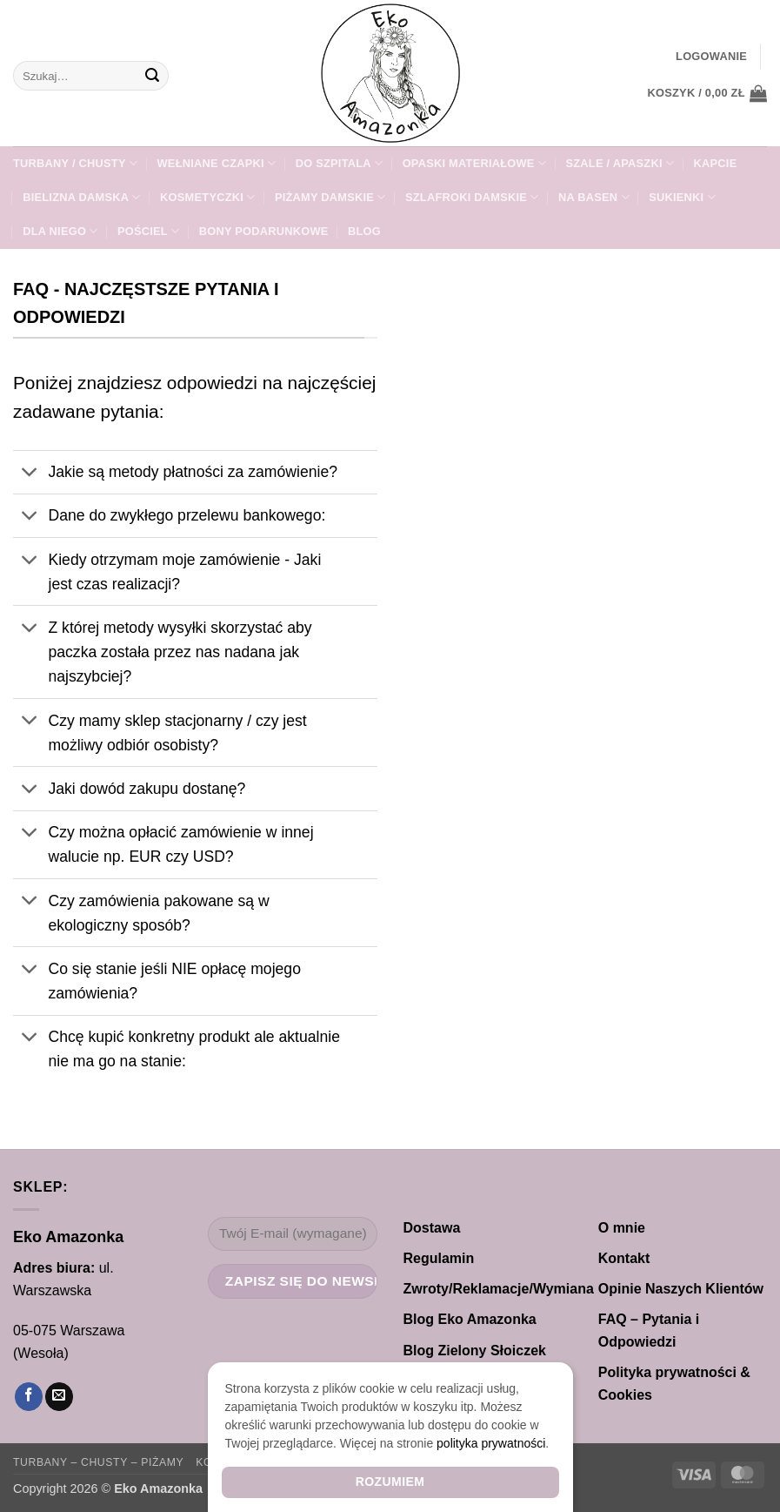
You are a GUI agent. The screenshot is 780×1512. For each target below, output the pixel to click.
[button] (711, 56)
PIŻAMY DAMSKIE (330, 197)
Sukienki (682, 197)
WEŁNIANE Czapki (217, 163)
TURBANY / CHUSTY (75, 163)
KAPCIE (715, 163)
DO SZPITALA (339, 163)
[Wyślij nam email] (59, 1396)
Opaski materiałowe (474, 163)
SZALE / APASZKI (620, 163)
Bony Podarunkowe (264, 231)
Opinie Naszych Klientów (680, 1288)
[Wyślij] (152, 76)
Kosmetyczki (207, 197)
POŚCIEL (148, 231)
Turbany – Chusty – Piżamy (98, 1462)
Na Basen (594, 197)
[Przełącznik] (30, 474)
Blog (364, 231)
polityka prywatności (491, 1443)
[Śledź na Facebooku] (29, 1396)
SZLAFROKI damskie (472, 197)
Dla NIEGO (60, 231)
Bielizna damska (82, 197)
